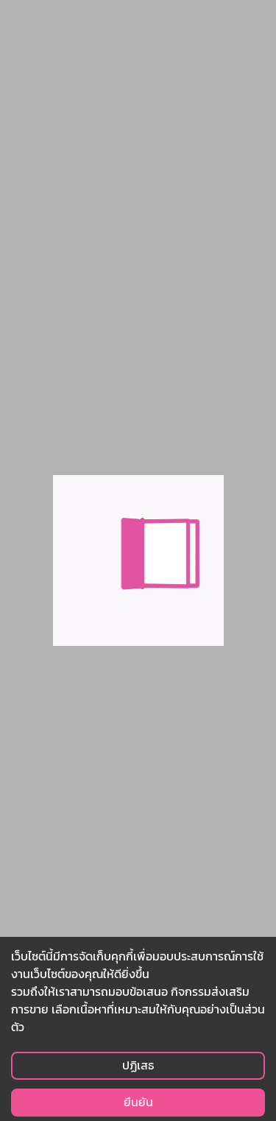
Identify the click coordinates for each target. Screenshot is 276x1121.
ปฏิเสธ (138, 1065)
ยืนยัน (138, 1102)
